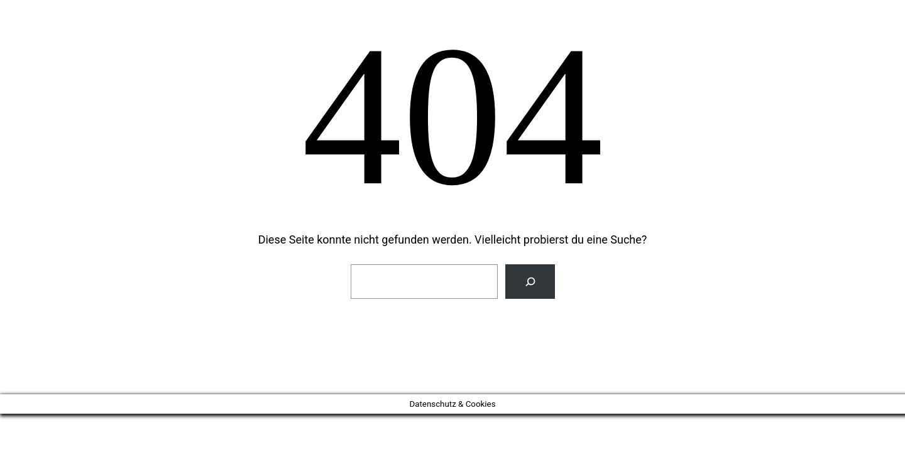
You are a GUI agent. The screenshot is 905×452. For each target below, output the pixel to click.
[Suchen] (530, 281)
